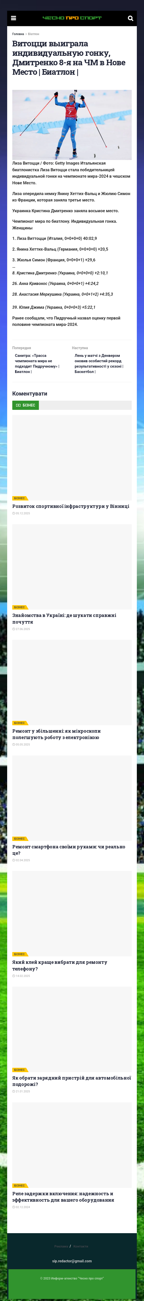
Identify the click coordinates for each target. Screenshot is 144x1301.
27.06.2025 (21, 631)
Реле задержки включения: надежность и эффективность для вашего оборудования (63, 1198)
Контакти (80, 1248)
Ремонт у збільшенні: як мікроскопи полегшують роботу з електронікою (56, 736)
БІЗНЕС (19, 500)
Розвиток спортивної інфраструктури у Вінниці (70, 508)
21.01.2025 (21, 1093)
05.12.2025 (21, 515)
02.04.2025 (21, 862)
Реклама (61, 1248)
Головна (18, 34)
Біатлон (33, 34)
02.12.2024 (21, 1209)
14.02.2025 (21, 977)
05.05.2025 (21, 746)
